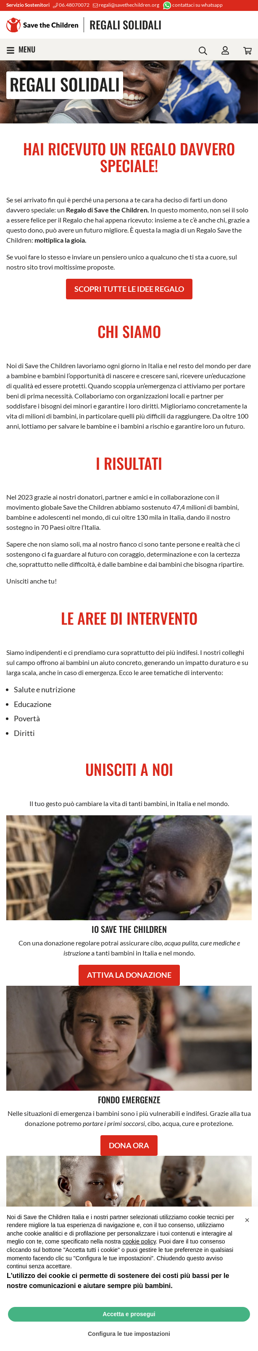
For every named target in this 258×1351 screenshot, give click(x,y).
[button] (247, 1220)
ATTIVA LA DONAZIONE (129, 974)
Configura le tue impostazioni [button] (129, 1333)
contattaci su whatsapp (193, 5)
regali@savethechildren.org (126, 5)
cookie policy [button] (138, 1241)
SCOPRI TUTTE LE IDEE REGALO (129, 288)
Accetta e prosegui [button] (129, 1314)
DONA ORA (129, 1145)
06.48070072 (71, 5)
